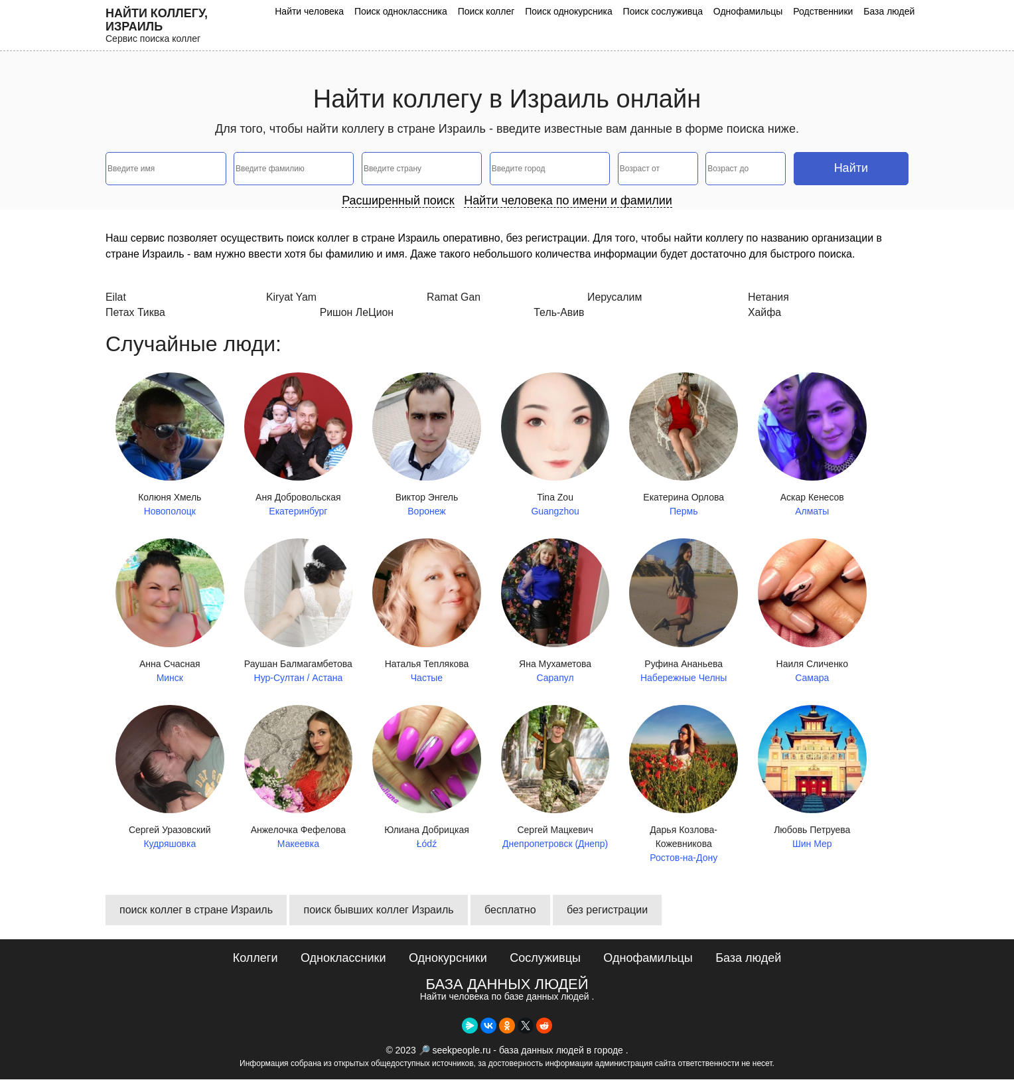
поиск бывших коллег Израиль (378, 910)
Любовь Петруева (812, 778)
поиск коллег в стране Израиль (196, 910)
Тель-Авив (559, 313)
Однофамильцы (750, 11)
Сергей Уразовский (169, 778)
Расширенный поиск (398, 200)
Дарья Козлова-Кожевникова (683, 785)
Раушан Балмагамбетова (298, 612)
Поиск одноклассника (406, 11)
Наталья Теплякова (426, 612)
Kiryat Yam (291, 297)
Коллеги (255, 958)
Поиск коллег (491, 11)
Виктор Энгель (426, 445)
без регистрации (607, 910)
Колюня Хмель (169, 445)
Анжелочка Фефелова (298, 778)
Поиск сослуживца (666, 11)
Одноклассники (343, 958)
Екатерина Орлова (683, 445)
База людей (889, 11)
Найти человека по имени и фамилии (568, 200)
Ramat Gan (454, 297)
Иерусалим (614, 297)
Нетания (768, 297)
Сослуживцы (545, 958)
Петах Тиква (136, 313)
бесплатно (510, 910)
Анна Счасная (169, 612)
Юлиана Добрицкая (426, 778)
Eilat (116, 297)
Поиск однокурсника (573, 11)
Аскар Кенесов (812, 445)
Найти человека (316, 11)
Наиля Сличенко (812, 612)
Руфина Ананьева (683, 612)
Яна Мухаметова (555, 612)
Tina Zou (555, 445)
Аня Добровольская (298, 445)
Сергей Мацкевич (555, 778)
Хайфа (765, 313)
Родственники (824, 11)
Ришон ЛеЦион (357, 313)
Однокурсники (448, 958)
